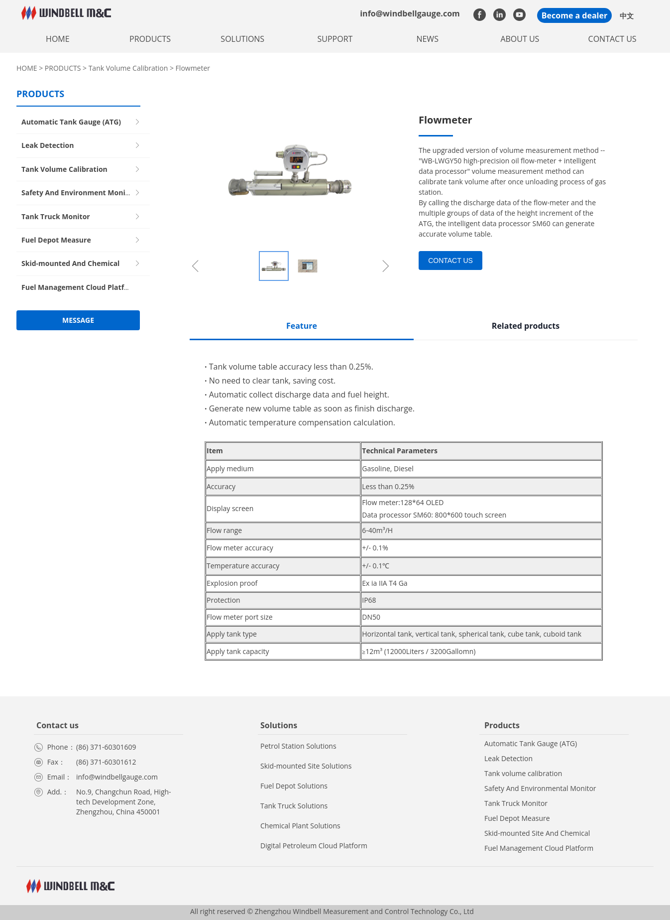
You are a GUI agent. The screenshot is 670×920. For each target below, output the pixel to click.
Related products (525, 325)
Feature (301, 325)
